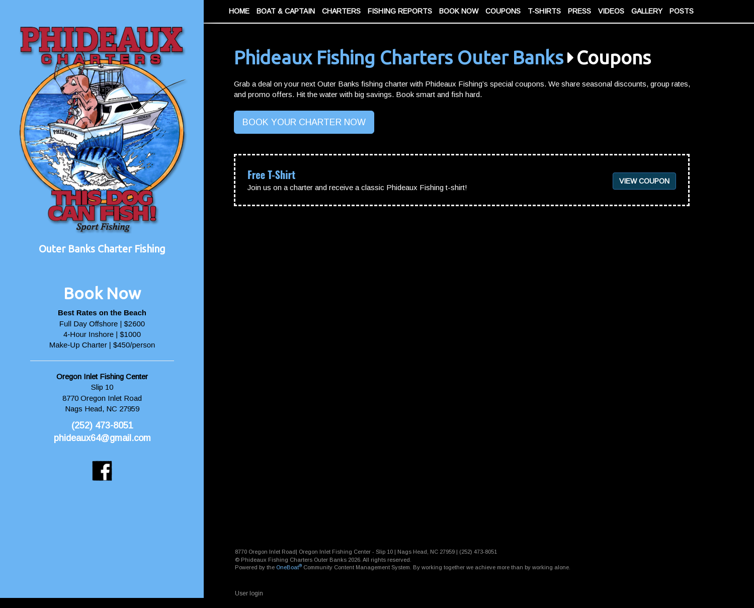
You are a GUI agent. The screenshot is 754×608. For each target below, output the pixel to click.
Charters (341, 11)
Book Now (458, 11)
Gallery (646, 11)
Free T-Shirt (271, 174)
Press (579, 11)
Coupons (503, 11)
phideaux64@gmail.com (102, 438)
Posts (681, 11)
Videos (611, 11)
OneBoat (289, 567)
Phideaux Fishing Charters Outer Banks (398, 57)
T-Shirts (544, 11)
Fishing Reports (400, 11)
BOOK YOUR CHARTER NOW (304, 122)
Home (239, 11)
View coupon (644, 181)
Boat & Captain (286, 11)
